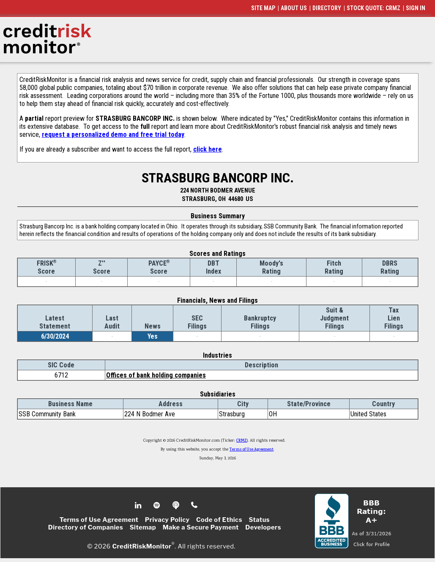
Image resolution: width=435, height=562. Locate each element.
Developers (263, 527)
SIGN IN (415, 8)
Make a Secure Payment (201, 527)
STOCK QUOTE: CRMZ (373, 8)
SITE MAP (263, 8)
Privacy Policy (167, 520)
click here (207, 149)
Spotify (157, 505)
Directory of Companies (85, 527)
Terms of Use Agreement (252, 450)
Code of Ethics (219, 520)
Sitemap (143, 527)
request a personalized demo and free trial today (113, 134)
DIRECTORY (326, 8)
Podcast (176, 505)
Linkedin (139, 505)
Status (259, 520)
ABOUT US (294, 8)
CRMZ (241, 441)
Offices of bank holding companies (156, 375)
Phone (194, 505)
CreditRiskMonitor (141, 546)
